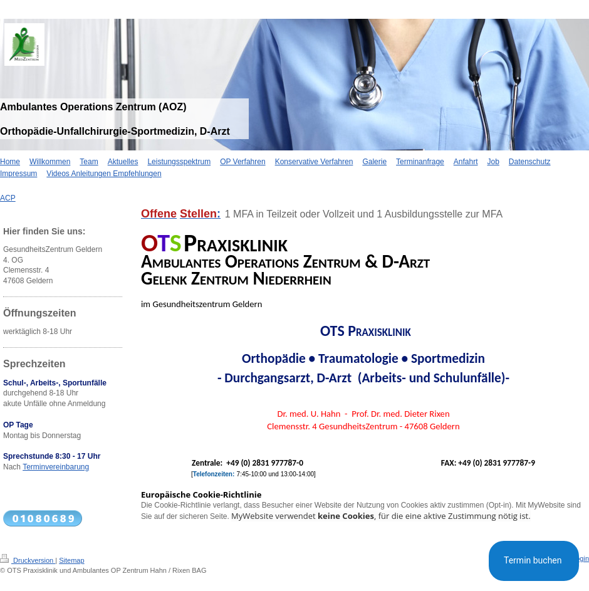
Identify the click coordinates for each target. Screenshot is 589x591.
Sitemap (71, 560)
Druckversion (27, 560)
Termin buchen (534, 560)
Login (580, 558)
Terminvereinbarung (56, 467)
